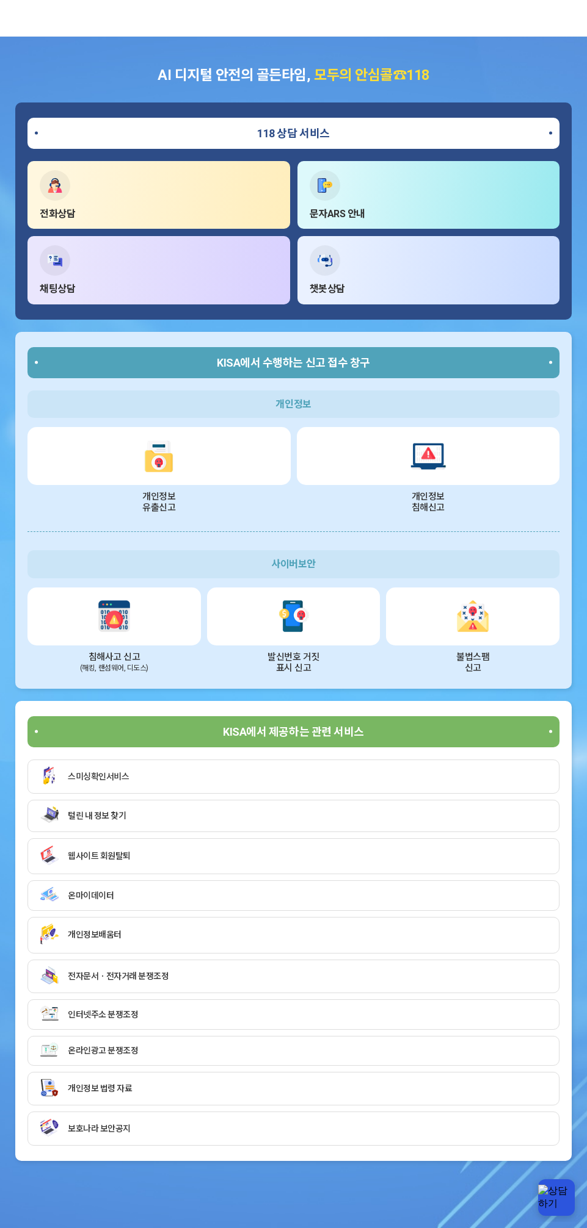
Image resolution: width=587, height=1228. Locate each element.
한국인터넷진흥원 (27, 18)
